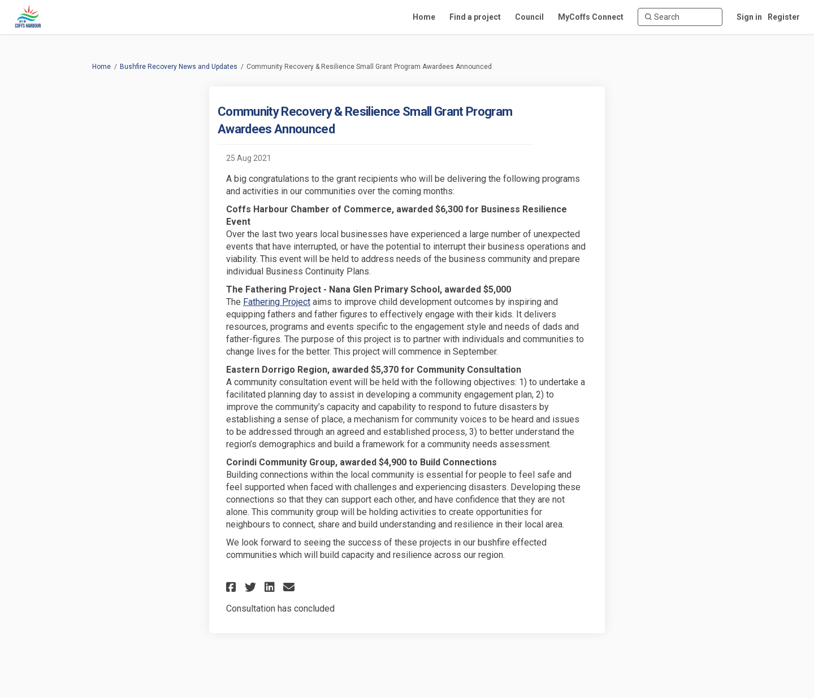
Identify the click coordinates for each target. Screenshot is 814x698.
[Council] (529, 17)
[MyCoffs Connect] (590, 17)
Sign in (749, 16)
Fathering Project (276, 301)
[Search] (680, 17)
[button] (232, 587)
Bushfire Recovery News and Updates (178, 67)
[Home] (424, 17)
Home (101, 67)
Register (784, 16)
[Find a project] (475, 17)
